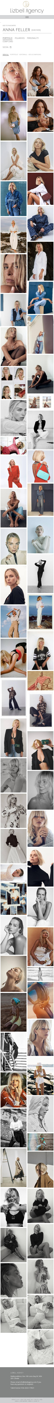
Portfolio (7, 38)
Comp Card (8, 42)
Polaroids (20, 38)
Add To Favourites (9, 25)
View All (6, 54)
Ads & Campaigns (34, 54)
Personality (33, 38)
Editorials (23, 54)
